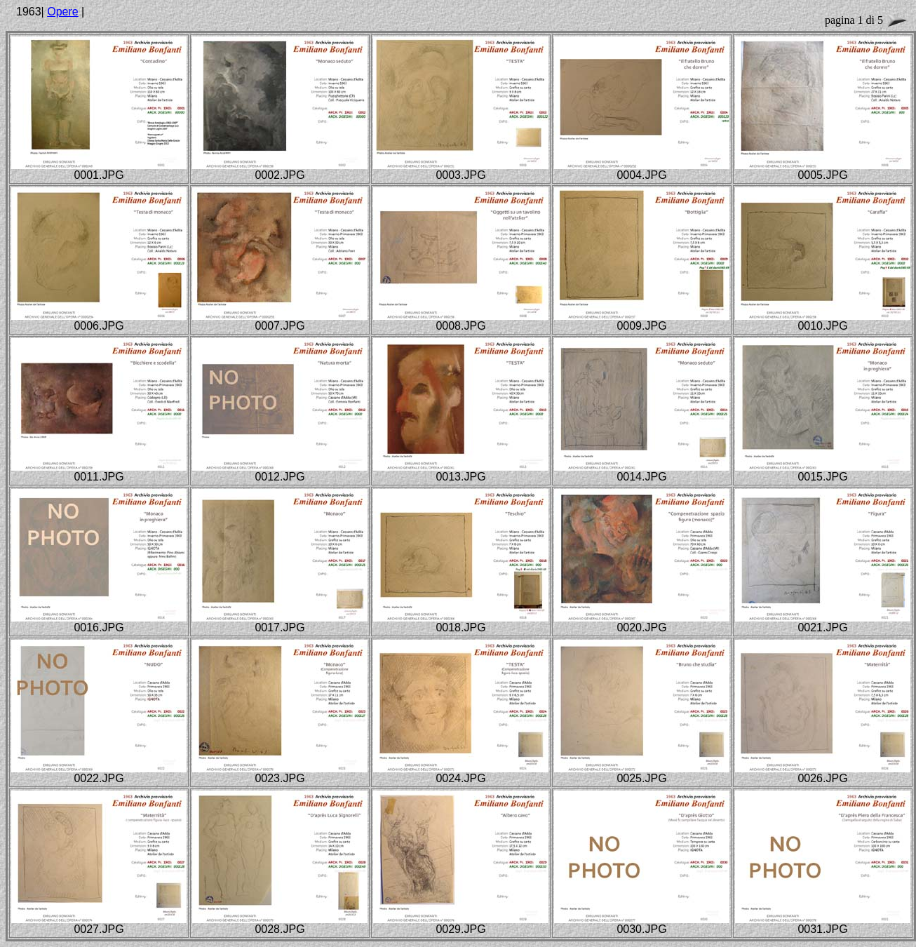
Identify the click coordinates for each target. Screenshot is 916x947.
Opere (62, 12)
